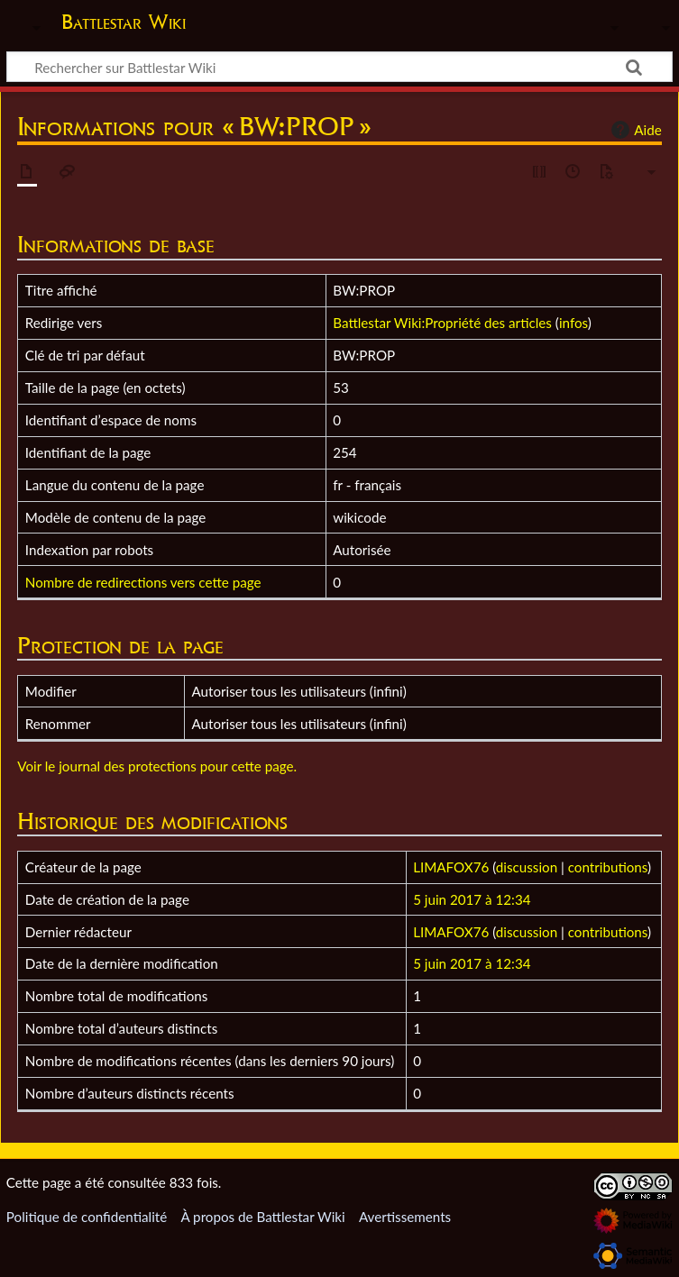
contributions (607, 867)
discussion (526, 867)
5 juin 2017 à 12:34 (471, 899)
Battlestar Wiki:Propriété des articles (442, 323)
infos (573, 323)
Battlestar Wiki (123, 22)
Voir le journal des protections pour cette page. (157, 766)
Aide (634, 130)
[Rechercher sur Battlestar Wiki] (339, 66)
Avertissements (405, 1217)
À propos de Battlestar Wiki (262, 1217)
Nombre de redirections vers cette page (143, 582)
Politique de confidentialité (86, 1217)
